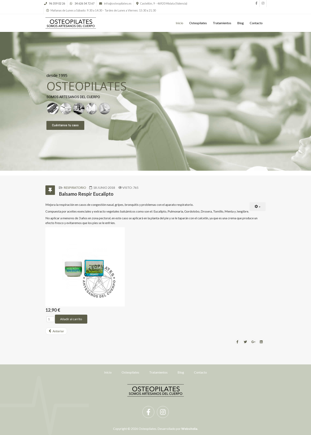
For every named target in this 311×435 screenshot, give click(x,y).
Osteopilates (198, 23)
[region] (155, 101)
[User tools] (258, 206)
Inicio (179, 23)
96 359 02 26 (57, 3)
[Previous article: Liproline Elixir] (56, 331)
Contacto (256, 23)
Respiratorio (75, 187)
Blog (240, 23)
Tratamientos (222, 23)
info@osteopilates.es (118, 3)
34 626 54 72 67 (84, 3)
